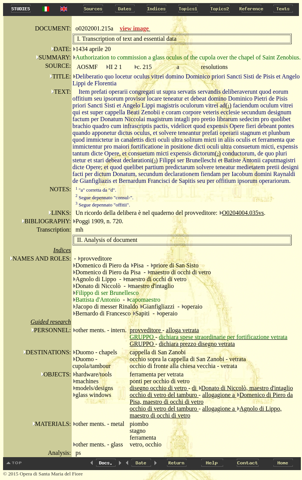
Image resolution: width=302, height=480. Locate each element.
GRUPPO (142, 344)
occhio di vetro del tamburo (164, 395)
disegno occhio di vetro (159, 388)
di (195, 388)
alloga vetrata (182, 330)
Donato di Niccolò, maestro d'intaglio (247, 388)
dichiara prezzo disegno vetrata (197, 344)
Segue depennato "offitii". (103, 205)
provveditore (146, 330)
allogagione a (219, 395)
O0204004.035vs (243, 213)
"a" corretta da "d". (96, 190)
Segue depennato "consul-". (104, 197)
